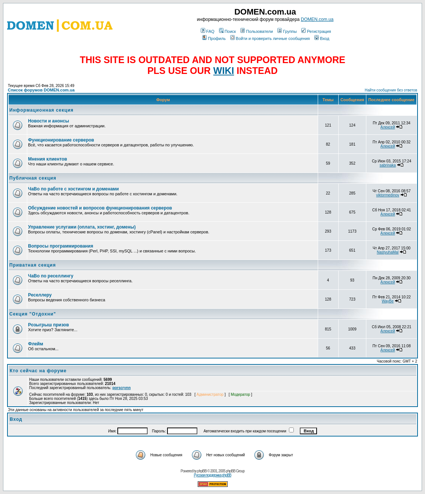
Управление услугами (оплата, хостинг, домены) (82, 227)
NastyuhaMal (387, 252)
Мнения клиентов (47, 159)
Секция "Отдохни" (32, 314)
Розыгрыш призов (48, 324)
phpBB (202, 471)
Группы (287, 31)
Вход (321, 38)
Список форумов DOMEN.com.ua (41, 90)
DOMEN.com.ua (317, 19)
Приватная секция (32, 265)
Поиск (227, 31)
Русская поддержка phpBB (212, 475)
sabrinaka (387, 165)
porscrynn (122, 388)
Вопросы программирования (60, 246)
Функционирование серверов (61, 140)
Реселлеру (40, 295)
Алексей (388, 127)
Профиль (214, 38)
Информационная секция (41, 110)
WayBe (388, 301)
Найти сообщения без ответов (391, 90)
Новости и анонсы (48, 121)
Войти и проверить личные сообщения (270, 38)
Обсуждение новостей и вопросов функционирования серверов (100, 208)
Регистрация (316, 31)
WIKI (223, 70)
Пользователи (256, 31)
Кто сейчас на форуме (38, 370)
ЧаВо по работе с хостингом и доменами (73, 189)
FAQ (208, 31)
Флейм (35, 344)
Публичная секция (32, 178)
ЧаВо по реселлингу (50, 276)
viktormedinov (387, 195)
